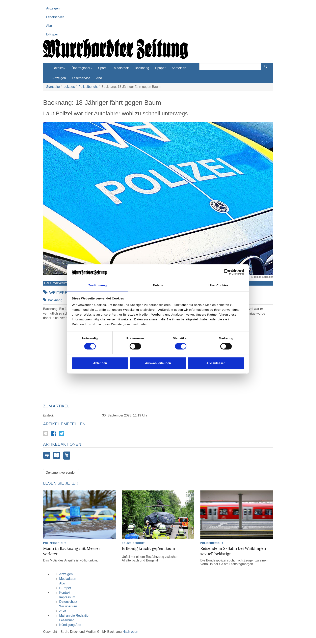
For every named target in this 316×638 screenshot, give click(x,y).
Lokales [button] (58, 68)
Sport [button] (103, 68)
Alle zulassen (216, 363)
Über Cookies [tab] (218, 285)
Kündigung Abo (70, 625)
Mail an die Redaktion (74, 615)
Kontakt (64, 592)
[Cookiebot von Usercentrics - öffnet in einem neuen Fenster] (226, 272)
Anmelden (179, 68)
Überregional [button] (82, 68)
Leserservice (55, 17)
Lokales (69, 86)
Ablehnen (100, 363)
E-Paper (52, 34)
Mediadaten (67, 578)
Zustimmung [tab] (97, 285)
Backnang (142, 68)
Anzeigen (53, 8)
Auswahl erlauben (158, 363)
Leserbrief (66, 620)
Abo (49, 25)
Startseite (53, 86)
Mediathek (121, 68)
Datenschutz (68, 601)
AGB (62, 611)
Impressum (67, 597)
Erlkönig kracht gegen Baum (148, 548)
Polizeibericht (88, 86)
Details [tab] (158, 285)
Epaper (160, 68)
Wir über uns (68, 606)
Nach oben (130, 631)
